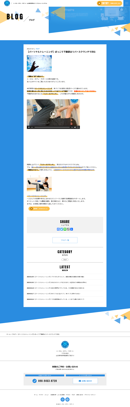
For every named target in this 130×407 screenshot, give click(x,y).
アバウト (41, 395)
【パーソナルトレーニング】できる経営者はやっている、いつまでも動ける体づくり (55, 299)
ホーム (8, 334)
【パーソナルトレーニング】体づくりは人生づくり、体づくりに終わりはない (53, 294)
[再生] (29, 127)
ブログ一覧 (65, 240)
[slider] (52, 127)
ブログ (38, 49)
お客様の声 (53, 395)
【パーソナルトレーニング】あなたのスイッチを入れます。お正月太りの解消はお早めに (57, 282)
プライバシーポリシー (90, 395)
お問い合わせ (79, 395)
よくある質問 (61, 395)
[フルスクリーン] (78, 127)
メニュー (47, 395)
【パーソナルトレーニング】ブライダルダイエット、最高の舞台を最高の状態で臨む (55, 277)
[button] (53, 114)
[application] (53, 114)
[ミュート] (75, 127)
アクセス (68, 395)
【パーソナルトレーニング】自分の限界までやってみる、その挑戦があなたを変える (55, 288)
